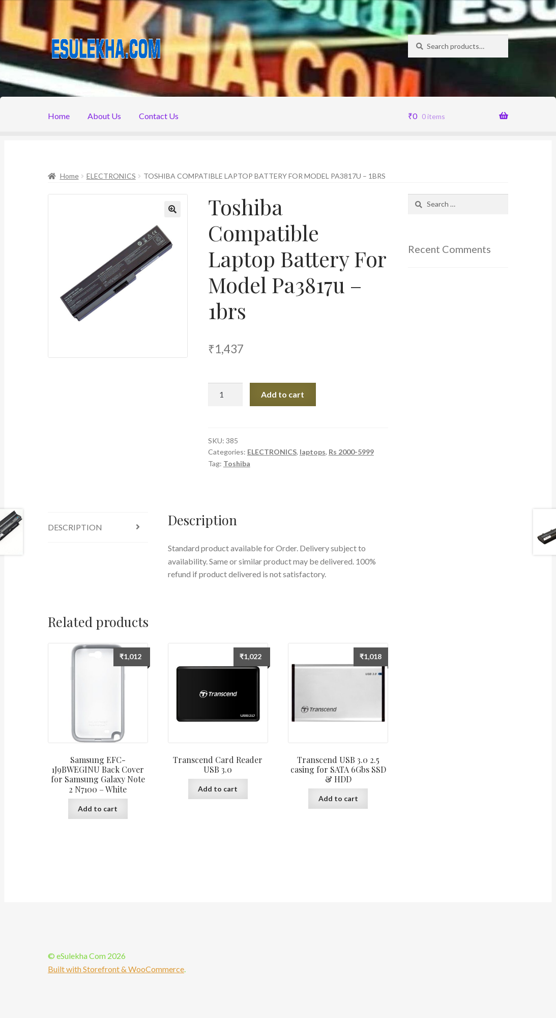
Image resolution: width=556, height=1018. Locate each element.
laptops (313, 451)
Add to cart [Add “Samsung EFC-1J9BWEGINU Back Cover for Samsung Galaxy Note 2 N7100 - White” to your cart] (98, 808)
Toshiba (236, 463)
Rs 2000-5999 (351, 451)
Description (75, 527)
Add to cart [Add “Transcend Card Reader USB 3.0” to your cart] (218, 788)
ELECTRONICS (111, 176)
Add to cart (282, 394)
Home (59, 116)
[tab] (98, 528)
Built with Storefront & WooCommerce (116, 969)
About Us (104, 116)
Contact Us (159, 116)
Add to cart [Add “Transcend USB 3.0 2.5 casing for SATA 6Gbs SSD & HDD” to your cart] (338, 798)
